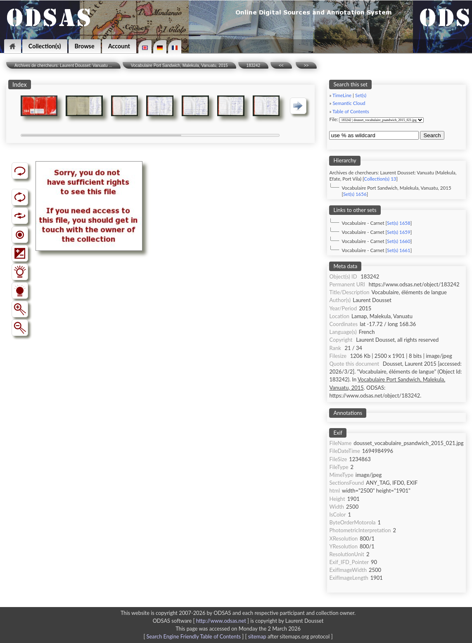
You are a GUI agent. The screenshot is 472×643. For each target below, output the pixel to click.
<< (281, 65)
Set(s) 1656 (355, 194)
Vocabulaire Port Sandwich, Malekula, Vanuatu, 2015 (179, 65)
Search (432, 135)
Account (119, 46)
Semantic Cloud (348, 103)
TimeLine (341, 95)
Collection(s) (44, 46)
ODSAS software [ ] (202, 620)
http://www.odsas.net (221, 620)
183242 (253, 65)
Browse (85, 46)
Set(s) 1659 (398, 232)
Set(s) (360, 95)
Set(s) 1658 (398, 223)
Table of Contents (350, 111)
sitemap (257, 636)
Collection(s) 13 (380, 178)
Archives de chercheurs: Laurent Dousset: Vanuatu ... (63, 65)
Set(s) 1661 (398, 250)
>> (306, 65)
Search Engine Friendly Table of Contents (194, 636)
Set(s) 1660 (398, 241)
